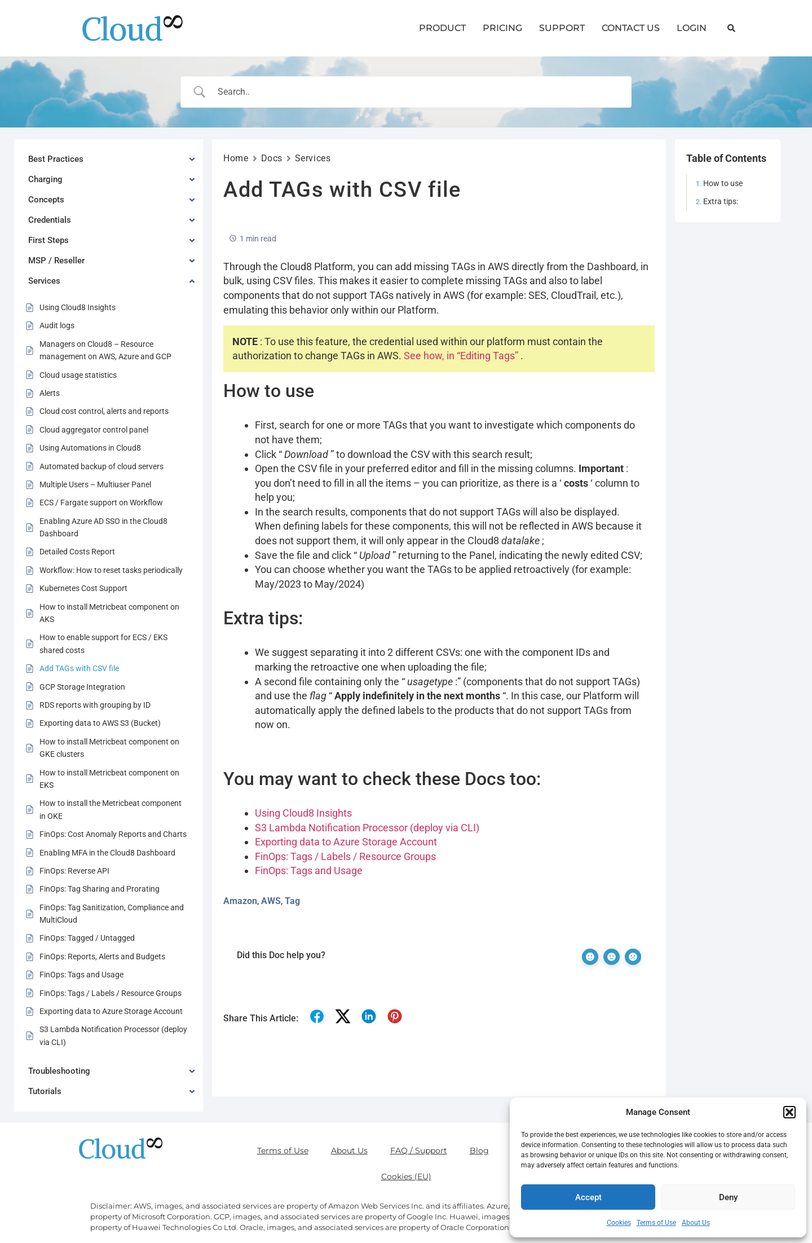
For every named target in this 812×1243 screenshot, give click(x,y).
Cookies (619, 1223)
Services (312, 158)
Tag (292, 901)
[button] (789, 1112)
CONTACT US (631, 28)
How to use (723, 183)
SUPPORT (562, 28)
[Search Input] (421, 92)
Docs (272, 158)
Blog (479, 1150)
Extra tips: (720, 201)
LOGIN (692, 28)
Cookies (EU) (406, 1176)
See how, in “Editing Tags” (461, 356)
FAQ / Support (418, 1150)
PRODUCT (442, 28)
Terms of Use (656, 1223)
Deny (728, 1197)
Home (235, 158)
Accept (588, 1197)
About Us (696, 1223)
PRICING (502, 28)
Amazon (240, 901)
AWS (271, 901)
